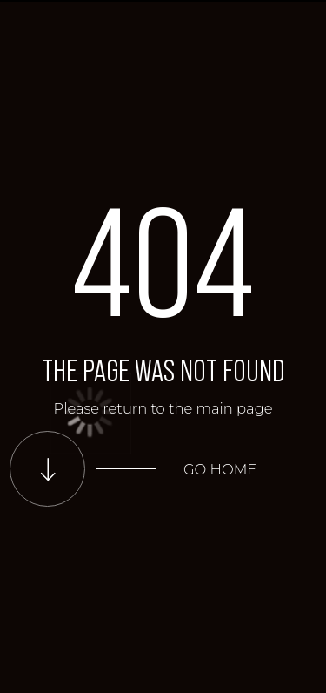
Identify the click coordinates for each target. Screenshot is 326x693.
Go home (219, 469)
